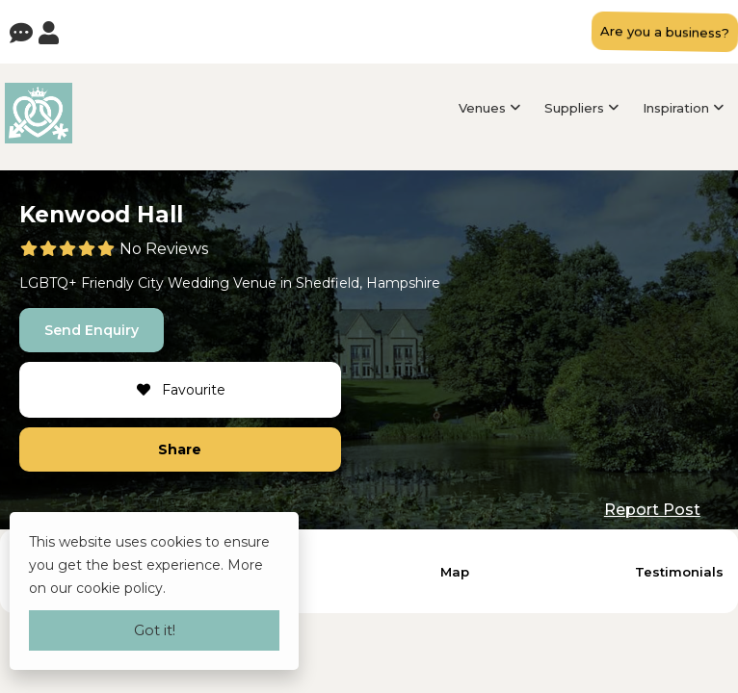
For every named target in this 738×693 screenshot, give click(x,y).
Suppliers (574, 108)
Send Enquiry (91, 330)
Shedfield (327, 283)
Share (179, 449)
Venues (482, 108)
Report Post (652, 509)
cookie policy (119, 588)
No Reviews (163, 249)
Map (454, 571)
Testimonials (679, 571)
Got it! (154, 630)
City (151, 283)
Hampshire (403, 283)
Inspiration (676, 108)
